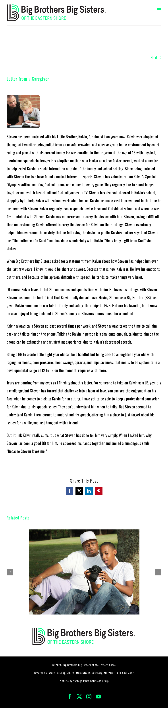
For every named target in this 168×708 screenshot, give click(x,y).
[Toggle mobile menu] (159, 8)
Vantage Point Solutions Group (91, 681)
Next (154, 57)
